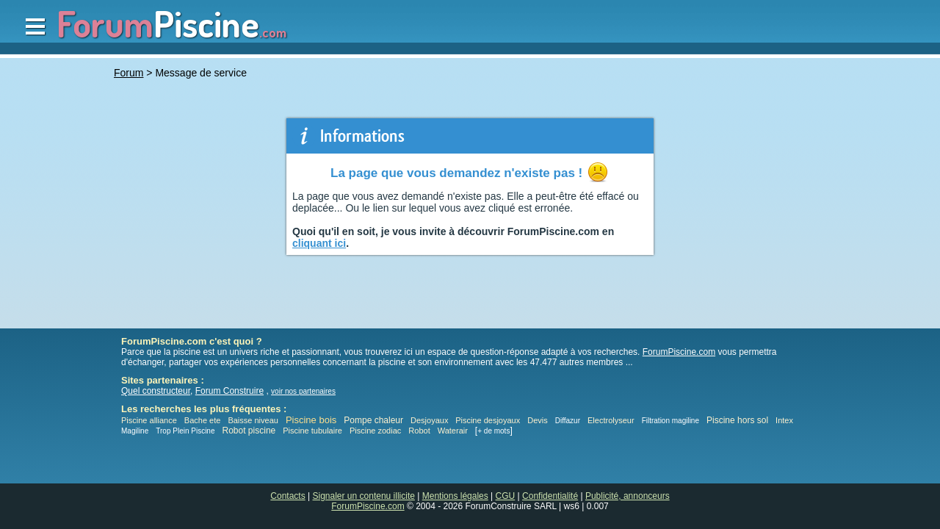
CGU (506, 496)
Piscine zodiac (375, 430)
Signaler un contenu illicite (364, 496)
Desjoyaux (430, 420)
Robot (419, 430)
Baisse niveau (253, 420)
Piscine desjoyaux (487, 420)
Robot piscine (249, 430)
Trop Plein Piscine (185, 431)
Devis (537, 420)
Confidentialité (550, 496)
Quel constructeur (155, 391)
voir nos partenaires (303, 391)
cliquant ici (319, 243)
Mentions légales (455, 496)
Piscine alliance (149, 420)
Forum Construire (229, 391)
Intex (784, 420)
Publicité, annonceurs (627, 496)
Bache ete (202, 420)
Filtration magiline (670, 421)
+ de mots (493, 431)
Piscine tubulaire (312, 430)
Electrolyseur (611, 420)
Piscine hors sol (737, 420)
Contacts (287, 496)
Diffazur (567, 421)
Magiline (134, 431)
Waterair (453, 430)
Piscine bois (311, 419)
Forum (128, 73)
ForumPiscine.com (679, 352)
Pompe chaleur (374, 420)
